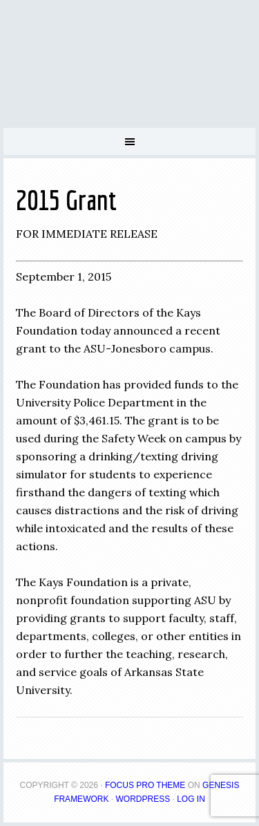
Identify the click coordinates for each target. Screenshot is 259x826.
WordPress (142, 799)
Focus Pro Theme (145, 785)
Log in (191, 799)
